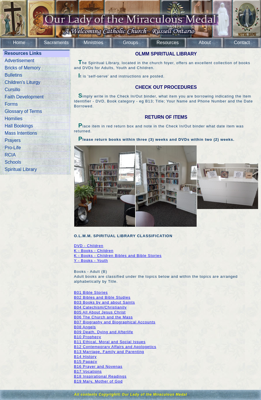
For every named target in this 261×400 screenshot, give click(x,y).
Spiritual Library (21, 169)
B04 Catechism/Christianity (100, 307)
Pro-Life (13, 147)
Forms (11, 104)
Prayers (13, 140)
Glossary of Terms (23, 111)
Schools (13, 162)
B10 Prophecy (87, 337)
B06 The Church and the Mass (103, 317)
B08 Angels (85, 327)
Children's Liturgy (22, 82)
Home (19, 42)
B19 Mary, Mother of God (98, 381)
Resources (168, 42)
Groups (130, 42)
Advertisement (19, 60)
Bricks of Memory (23, 67)
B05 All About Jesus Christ (100, 312)
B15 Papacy (85, 361)
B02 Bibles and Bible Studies (102, 297)
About (205, 42)
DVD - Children (88, 246)
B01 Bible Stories (91, 292)
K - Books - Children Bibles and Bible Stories (118, 255)
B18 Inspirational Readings (100, 376)
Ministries (93, 42)
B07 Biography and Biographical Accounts (114, 322)
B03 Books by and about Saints (104, 302)
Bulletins (13, 75)
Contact (242, 42)
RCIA (10, 154)
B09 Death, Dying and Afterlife (103, 332)
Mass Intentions (21, 133)
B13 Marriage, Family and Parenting (109, 351)
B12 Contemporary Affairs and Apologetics (115, 347)
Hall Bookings (19, 125)
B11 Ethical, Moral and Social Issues (110, 342)
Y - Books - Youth (91, 260)
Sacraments (56, 42)
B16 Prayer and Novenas (98, 366)
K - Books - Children (93, 250)
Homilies (13, 118)
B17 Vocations (88, 371)
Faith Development (24, 96)
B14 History (85, 356)
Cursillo (12, 89)
